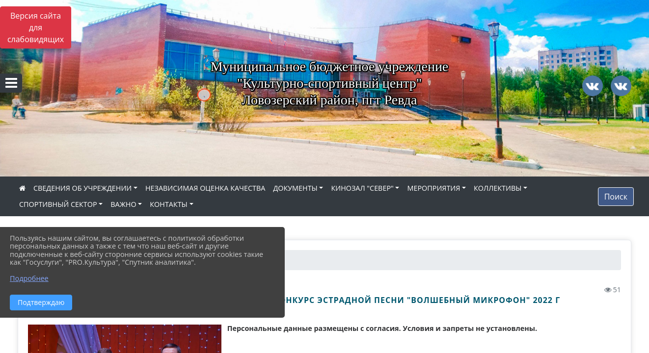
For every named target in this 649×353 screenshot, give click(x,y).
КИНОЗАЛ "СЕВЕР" (362, 188)
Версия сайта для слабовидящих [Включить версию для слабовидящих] (35, 27)
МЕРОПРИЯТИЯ (433, 188)
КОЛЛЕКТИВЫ (497, 188)
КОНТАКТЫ (169, 204)
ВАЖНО (123, 204)
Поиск (615, 196)
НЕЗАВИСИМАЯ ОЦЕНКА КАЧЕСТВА (205, 188)
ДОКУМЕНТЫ (295, 188)
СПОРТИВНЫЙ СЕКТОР (58, 204)
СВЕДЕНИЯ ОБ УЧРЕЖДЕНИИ (82, 188)
